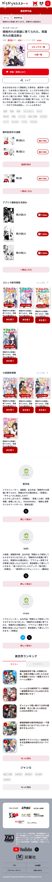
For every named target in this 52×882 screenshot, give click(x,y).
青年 (18, 111)
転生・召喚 (33, 116)
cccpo (39, 40)
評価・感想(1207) (18, 71)
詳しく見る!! (25, 519)
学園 (13, 116)
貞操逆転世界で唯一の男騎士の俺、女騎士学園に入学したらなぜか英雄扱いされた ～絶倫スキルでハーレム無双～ (34, 675)
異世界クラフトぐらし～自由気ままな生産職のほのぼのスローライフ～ (34, 742)
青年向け (28, 774)
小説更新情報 (9, 372)
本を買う (10, 319)
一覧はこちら (26, 191)
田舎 (5, 111)
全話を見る (26, 164)
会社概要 (37, 865)
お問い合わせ (38, 870)
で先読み (42, 215)
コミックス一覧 (38, 46)
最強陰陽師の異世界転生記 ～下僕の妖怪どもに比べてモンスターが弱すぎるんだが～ (34, 725)
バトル (24, 122)
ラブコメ (33, 122)
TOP (14, 865)
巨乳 (12, 111)
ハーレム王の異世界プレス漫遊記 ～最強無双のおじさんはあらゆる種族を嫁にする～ (35, 691)
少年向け (18, 774)
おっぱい (15, 122)
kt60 (19, 40)
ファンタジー (29, 111)
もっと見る (26, 758)
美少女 (6, 116)
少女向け (7, 779)
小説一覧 (38, 54)
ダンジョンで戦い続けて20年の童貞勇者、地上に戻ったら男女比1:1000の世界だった (34, 708)
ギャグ (39, 111)
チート (6, 122)
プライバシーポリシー (14, 870)
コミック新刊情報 (11, 282)
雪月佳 (10, 40)
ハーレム (22, 116)
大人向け (43, 116)
